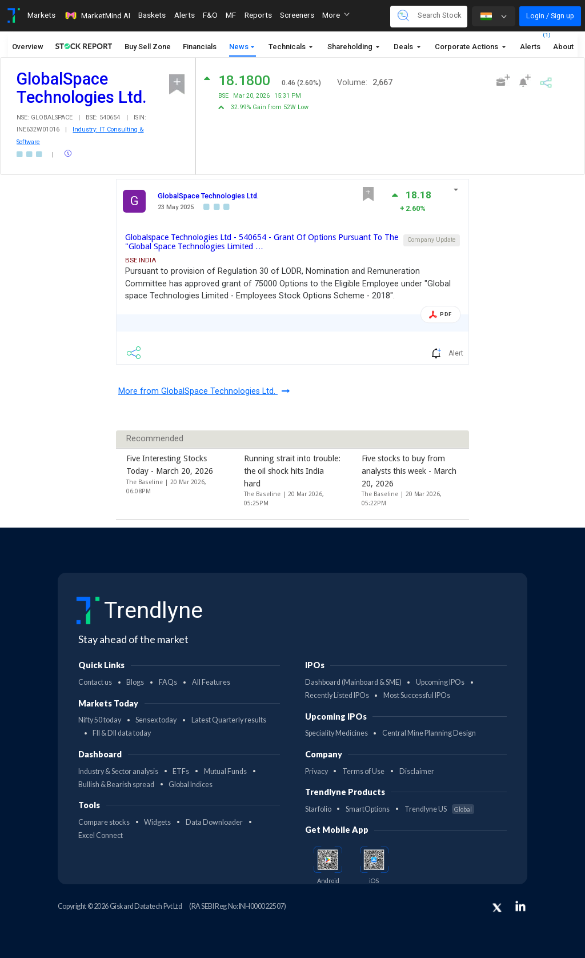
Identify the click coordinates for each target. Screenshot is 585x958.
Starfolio (318, 809)
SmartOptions (368, 809)
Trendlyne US (439, 809)
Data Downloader (214, 822)
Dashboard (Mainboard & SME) (353, 682)
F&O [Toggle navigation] (210, 14)
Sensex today (156, 720)
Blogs (135, 682)
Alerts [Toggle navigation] (184, 14)
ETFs (181, 771)
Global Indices (191, 784)
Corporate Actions (467, 46)
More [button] (336, 14)
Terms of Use (363, 771)
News (239, 46)
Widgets (157, 822)
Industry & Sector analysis (118, 771)
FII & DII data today (122, 733)
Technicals (288, 46)
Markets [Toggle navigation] (41, 14)
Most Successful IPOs (416, 695)
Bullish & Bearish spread (116, 784)
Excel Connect (100, 835)
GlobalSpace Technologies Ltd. (208, 195)
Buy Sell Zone (148, 46)
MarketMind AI (97, 15)
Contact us (95, 682)
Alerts (530, 43)
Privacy (316, 771)
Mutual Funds (225, 771)
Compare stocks (104, 822)
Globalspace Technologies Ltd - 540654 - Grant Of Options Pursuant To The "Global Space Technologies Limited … (261, 242)
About (563, 46)
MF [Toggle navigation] (231, 14)
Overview (27, 46)
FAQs (168, 682)
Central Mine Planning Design (429, 733)
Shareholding (350, 46)
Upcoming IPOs (440, 682)
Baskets (152, 14)
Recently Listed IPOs (337, 695)
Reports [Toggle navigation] (258, 14)
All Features (211, 682)
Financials (200, 46)
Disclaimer (416, 771)
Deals (404, 46)
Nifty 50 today (99, 720)
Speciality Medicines (336, 733)
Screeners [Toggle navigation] (297, 14)
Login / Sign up (550, 15)
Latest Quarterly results (228, 720)
